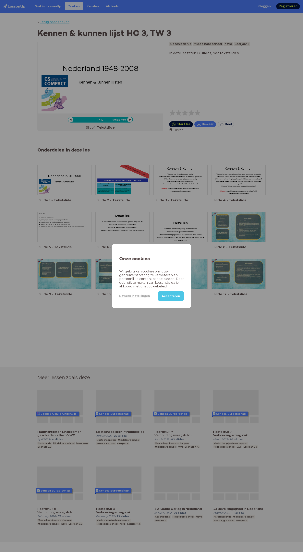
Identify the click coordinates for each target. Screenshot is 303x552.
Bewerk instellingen (134, 296)
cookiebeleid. (157, 286)
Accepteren (171, 296)
